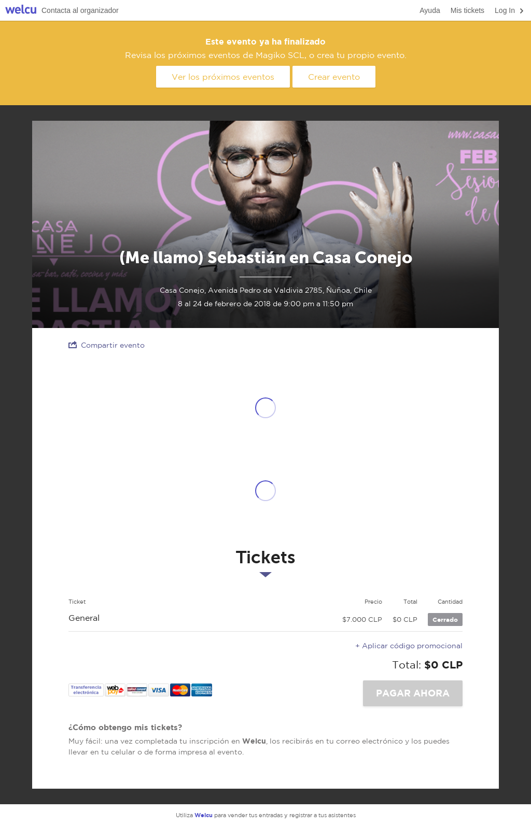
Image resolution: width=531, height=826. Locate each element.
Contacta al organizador (80, 10)
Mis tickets (467, 10)
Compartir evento (106, 344)
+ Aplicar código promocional (409, 646)
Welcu (20, 10)
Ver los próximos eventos (223, 76)
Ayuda (430, 10)
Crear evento (334, 76)
